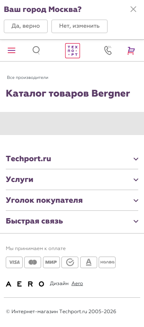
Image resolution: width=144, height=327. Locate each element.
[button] (26, 26)
